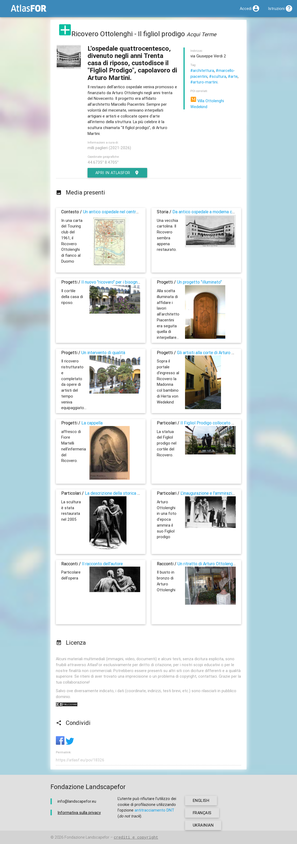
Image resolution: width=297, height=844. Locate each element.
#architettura (202, 70)
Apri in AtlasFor (117, 173)
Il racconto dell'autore (102, 563)
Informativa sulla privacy (79, 812)
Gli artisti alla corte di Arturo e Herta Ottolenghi (221, 352)
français (202, 812)
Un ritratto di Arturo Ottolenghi (207, 563)
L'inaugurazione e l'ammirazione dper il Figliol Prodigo (230, 493)
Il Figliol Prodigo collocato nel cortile (215, 422)
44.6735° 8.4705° (103, 162)
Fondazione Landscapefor (86, 837)
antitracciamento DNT (154, 810)
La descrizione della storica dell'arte (118, 493)
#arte (233, 76)
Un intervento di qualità (103, 352)
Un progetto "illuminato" (199, 282)
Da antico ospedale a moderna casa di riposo (214, 211)
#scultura (217, 76)
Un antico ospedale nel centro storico (118, 211)
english (201, 800)
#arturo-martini (204, 82)
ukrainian (203, 825)
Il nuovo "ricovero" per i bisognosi (112, 282)
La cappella (92, 422)
